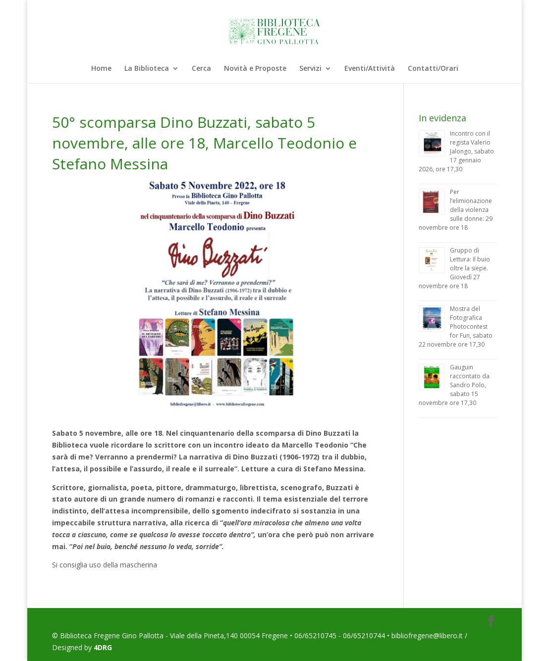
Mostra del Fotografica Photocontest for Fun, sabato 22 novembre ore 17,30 (456, 327)
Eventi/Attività (369, 69)
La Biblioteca (146, 69)
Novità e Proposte (255, 69)
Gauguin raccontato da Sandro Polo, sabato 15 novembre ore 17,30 (454, 385)
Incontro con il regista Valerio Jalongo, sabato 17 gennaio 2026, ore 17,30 (456, 151)
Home (101, 69)
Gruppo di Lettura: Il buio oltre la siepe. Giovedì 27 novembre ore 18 (454, 268)
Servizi (310, 69)
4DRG (103, 647)
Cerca (201, 69)
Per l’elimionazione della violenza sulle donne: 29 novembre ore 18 (456, 210)
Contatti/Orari (433, 69)
